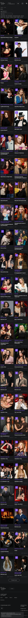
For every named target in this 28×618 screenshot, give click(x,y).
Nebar (2, 270)
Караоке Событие (19, 246)
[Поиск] (7, 14)
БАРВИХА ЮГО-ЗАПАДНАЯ (18, 271)
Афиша (15, 598)
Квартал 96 (3, 175)
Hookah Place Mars (19, 221)
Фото (5, 7)
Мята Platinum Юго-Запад (21, 365)
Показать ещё (14, 580)
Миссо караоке (18, 35)
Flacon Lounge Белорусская (4, 128)
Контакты (2, 600)
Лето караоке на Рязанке (7, 151)
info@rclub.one (23, 609)
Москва (2, 35)
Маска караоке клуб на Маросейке (6, 295)
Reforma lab (17, 58)
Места (11, 598)
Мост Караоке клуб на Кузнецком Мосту (6, 222)
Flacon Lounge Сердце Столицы (20, 82)
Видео (6, 598)
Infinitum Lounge (19, 433)
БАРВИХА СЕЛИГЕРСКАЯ (21, 175)
